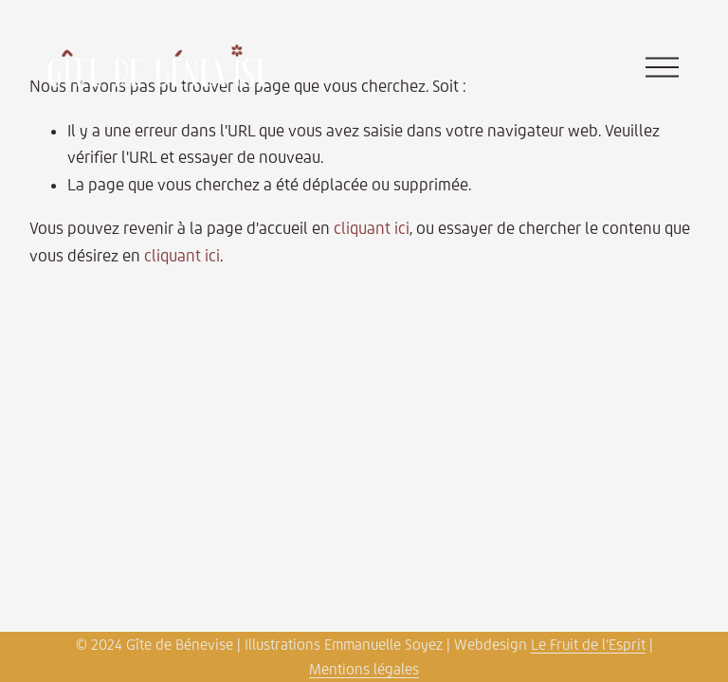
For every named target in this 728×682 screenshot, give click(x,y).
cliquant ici (372, 228)
